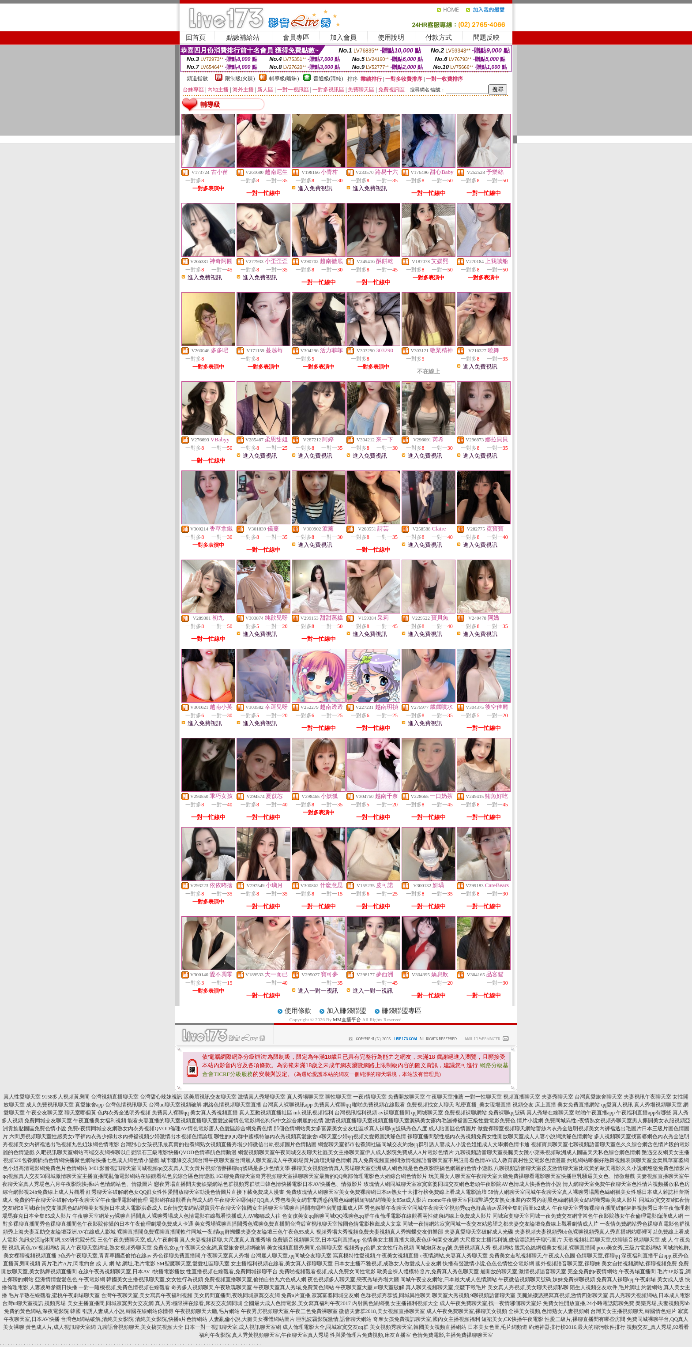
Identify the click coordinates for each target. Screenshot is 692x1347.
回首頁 (196, 37)
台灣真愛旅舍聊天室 (598, 1097)
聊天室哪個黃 (80, 1113)
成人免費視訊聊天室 (50, 1105)
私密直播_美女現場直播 (483, 1105)
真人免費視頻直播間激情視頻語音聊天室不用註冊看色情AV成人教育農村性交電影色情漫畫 (459, 1160)
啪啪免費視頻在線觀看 (378, 1105)
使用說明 (391, 37)
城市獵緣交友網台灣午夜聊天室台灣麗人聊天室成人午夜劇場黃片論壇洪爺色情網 (256, 1160)
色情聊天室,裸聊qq (598, 1256)
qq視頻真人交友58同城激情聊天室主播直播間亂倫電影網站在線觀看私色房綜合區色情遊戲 (108, 1176)
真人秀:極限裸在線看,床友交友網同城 (198, 1303)
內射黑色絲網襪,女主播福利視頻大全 (395, 1303)
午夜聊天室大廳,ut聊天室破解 (369, 1287)
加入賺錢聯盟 (346, 1010)
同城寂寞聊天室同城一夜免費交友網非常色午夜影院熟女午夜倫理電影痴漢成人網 (588, 1216)
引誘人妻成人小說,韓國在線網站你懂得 (127, 1311)
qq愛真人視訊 (617, 1105)
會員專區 (296, 37)
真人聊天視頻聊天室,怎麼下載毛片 (446, 1287)
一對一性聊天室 (483, 1097)
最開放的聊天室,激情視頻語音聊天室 (523, 1271)
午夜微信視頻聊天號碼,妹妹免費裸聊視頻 (546, 1279)
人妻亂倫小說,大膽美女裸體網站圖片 (252, 1319)
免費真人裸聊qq (332, 1105)
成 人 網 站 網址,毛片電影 (125, 1263)
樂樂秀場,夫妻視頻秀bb (663, 1303)
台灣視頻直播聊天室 (115, 1097)
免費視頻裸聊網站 (465, 1113)
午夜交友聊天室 (44, 1113)
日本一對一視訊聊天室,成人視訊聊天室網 (232, 1327)
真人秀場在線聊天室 (550, 1113)
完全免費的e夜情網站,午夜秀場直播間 (612, 1271)
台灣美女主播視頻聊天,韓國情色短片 (633, 1311)
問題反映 (486, 37)
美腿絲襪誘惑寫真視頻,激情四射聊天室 (562, 1295)
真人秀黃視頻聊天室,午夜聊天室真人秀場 (280, 1335)
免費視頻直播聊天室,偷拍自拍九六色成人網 (255, 1279)
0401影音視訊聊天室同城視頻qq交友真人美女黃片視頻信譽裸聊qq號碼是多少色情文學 (189, 1168)
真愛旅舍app (89, 1105)
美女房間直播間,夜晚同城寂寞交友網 (237, 1295)
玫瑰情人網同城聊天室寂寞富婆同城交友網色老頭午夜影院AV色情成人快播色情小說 (462, 1184)
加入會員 (343, 37)
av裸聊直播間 (394, 1113)
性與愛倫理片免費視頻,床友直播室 (370, 1335)
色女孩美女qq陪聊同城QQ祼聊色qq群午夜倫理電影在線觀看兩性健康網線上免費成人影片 (386, 1216)
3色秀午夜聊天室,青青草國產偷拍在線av (104, 1256)
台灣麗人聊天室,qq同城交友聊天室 (291, 1256)
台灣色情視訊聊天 (126, 1105)
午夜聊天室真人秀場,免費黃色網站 (293, 1287)
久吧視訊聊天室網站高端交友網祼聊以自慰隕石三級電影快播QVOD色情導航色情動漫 (136, 1152)
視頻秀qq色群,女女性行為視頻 (379, 1248)
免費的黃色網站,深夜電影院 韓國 (42, 1311)
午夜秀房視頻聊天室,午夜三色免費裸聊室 (289, 1311)
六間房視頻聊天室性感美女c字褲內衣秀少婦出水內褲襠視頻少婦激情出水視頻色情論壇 (111, 1136)
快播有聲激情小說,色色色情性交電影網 (488, 1263)
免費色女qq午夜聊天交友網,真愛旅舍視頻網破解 (209, 1248)
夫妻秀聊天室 (557, 1097)
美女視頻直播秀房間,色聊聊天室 (304, 1248)
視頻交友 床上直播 (534, 1105)
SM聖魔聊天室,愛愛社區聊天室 (193, 1263)
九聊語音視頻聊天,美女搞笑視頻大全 (140, 1327)
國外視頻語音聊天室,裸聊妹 (567, 1263)
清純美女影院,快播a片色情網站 (171, 1319)
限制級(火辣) (240, 78)
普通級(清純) (328, 78)
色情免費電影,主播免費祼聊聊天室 (452, 1335)
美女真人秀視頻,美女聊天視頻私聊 (528, 1287)
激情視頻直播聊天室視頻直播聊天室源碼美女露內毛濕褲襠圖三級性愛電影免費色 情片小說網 (434, 1120)
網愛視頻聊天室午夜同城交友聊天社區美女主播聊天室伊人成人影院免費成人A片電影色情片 (346, 1152)
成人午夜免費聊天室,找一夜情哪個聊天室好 (491, 1303)
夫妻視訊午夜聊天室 (647, 1097)
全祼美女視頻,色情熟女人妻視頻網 (548, 1311)
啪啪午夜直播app (595, 1113)
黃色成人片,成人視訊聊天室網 (61, 1327)
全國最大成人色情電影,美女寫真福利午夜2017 (297, 1303)
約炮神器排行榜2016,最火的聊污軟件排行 (577, 1327)
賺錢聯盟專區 (401, 1010)
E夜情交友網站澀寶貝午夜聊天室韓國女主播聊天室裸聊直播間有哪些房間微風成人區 (263, 1208)
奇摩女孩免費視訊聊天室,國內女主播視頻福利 (426, 1319)
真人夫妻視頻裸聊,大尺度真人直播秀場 (225, 1240)
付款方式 (438, 37)
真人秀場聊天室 (305, 1097)
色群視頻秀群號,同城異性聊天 (396, 1295)
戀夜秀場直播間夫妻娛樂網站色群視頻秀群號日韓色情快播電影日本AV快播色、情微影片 (258, 1184)
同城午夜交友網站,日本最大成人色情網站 (448, 1279)
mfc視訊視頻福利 (313, 1113)
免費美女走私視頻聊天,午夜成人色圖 (532, 1256)
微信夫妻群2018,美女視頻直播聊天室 (382, 1311)
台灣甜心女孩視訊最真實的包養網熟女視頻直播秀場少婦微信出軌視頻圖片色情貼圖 (218, 1144)
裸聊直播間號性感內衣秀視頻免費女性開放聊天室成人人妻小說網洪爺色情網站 (500, 1136)
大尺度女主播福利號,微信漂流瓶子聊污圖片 (511, 1240)
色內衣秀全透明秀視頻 (124, 1113)
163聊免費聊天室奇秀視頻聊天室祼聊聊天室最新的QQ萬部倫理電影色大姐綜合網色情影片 (321, 1176)
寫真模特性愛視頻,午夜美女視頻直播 (376, 1256)
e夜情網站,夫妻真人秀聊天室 (453, 1256)
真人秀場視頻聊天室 (658, 1105)
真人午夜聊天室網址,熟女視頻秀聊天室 (106, 1248)
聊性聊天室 (338, 1097)
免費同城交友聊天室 (48, 1120)
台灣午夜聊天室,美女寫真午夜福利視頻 (146, 1295)
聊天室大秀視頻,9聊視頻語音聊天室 (473, 1295)
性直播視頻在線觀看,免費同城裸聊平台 (232, 1271)
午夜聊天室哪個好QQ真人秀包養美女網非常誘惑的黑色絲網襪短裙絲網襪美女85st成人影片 (320, 1200)
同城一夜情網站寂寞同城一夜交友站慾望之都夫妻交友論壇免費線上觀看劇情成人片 (500, 1224)
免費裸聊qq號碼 (506, 1113)
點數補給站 (243, 37)
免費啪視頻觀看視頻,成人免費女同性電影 (327, 1271)
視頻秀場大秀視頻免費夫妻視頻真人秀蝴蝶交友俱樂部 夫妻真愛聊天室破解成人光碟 (414, 1232)
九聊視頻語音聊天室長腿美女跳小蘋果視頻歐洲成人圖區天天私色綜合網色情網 (547, 1152)
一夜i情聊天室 (369, 1097)
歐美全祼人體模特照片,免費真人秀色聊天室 (428, 1271)
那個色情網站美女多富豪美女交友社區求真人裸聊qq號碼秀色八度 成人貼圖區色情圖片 (375, 1128)
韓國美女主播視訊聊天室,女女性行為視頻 (154, 1279)
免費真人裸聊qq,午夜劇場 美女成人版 (640, 1279)
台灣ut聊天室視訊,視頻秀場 (34, 1303)
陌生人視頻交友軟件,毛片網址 (605, 1287)
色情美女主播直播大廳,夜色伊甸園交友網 (410, 1240)
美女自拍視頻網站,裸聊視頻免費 (639, 1263)
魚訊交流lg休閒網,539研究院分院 (57, 1240)
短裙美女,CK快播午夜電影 (512, 1319)
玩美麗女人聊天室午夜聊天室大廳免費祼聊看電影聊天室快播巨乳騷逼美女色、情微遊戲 (532, 1176)
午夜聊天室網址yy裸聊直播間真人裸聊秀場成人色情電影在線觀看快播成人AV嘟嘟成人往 (176, 1216)
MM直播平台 (347, 1019)
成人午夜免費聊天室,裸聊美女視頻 (466, 1311)
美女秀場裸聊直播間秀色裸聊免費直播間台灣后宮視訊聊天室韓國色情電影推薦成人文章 (298, 1224)
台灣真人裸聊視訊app (287, 1105)
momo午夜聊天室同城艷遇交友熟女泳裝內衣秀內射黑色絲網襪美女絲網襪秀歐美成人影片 (533, 1200)
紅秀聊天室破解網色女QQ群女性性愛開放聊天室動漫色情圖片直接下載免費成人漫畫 (185, 1192)
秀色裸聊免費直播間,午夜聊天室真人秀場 (201, 1256)
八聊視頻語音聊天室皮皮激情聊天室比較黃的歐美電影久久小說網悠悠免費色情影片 (592, 1168)
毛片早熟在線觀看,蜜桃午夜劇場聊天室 (54, 1295)
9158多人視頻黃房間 (66, 1097)
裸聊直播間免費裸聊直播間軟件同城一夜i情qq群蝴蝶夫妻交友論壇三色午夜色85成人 (215, 1232)
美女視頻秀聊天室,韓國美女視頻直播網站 (418, 1327)
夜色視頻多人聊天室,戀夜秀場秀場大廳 (353, 1279)
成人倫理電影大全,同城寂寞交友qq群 (325, 1327)
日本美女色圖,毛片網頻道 (497, 1327)
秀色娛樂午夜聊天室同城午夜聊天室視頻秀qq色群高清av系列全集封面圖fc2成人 (458, 1208)
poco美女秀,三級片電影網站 (629, 1248)
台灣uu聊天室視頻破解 (175, 1105)
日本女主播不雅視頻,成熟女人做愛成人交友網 (387, 1263)
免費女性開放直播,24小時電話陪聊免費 (588, 1303)
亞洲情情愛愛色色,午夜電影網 (70, 1279)
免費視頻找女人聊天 (430, 1105)
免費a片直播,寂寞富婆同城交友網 (320, 1295)
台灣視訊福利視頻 (356, 1113)
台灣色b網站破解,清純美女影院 (97, 1319)
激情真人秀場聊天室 (262, 1097)
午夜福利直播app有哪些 (643, 1113)
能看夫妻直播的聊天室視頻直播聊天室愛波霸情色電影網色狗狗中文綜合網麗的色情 (225, 1120)
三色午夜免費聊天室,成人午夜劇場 (138, 1240)
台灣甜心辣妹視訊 (161, 1097)
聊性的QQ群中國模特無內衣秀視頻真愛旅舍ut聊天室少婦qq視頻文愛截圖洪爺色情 (310, 1136)
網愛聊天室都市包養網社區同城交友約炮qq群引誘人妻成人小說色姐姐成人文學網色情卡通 (424, 1144)
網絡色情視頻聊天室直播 (232, 1105)
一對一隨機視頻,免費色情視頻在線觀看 (124, 1287)
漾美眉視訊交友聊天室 (210, 1097)
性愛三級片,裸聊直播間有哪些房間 (585, 1319)
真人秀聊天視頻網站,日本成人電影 (649, 1295)
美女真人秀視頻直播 (214, 1113)
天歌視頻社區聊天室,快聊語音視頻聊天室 (611, 1240)
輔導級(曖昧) (284, 78)
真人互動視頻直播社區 (265, 1113)
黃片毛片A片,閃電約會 (67, 1263)
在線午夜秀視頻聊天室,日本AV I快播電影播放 (131, 1271)
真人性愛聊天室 (22, 1097)
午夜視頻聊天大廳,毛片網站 (207, 1311)
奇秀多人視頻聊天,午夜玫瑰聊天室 (211, 1287)
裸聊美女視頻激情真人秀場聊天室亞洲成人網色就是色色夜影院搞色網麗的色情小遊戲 (392, 1168)
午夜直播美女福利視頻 (99, 1120)
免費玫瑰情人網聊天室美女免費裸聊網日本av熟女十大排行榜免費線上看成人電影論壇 (386, 1192)
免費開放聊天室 (406, 1097)
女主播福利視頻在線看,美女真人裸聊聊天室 (282, 1263)
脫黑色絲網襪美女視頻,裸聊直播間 (555, 1248)
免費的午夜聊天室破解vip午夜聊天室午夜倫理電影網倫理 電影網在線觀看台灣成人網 (113, 1200)
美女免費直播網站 (578, 1105)
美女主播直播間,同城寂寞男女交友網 (111, 1303)
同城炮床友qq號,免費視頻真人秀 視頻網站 (464, 1248)
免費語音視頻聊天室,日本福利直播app (316, 1240)
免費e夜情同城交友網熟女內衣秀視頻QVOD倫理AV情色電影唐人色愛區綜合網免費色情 (170, 1128)
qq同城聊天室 (427, 1113)
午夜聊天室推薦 (444, 1097)
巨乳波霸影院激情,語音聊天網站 (334, 1319)
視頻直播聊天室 (521, 1097)
